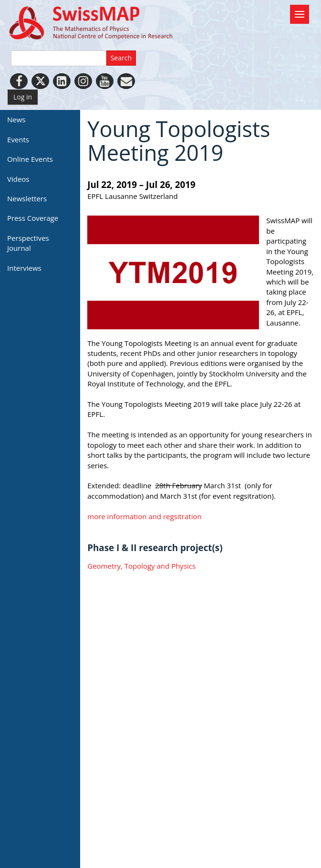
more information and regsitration (145, 516)
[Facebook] (19, 81)
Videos (18, 179)
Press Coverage (32, 218)
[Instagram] (83, 81)
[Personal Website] (126, 81)
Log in (22, 96)
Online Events (30, 159)
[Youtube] (105, 81)
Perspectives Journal (28, 243)
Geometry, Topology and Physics (141, 565)
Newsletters (27, 198)
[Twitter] (40, 81)
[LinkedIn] (62, 81)
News (16, 119)
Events (18, 139)
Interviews (24, 268)
